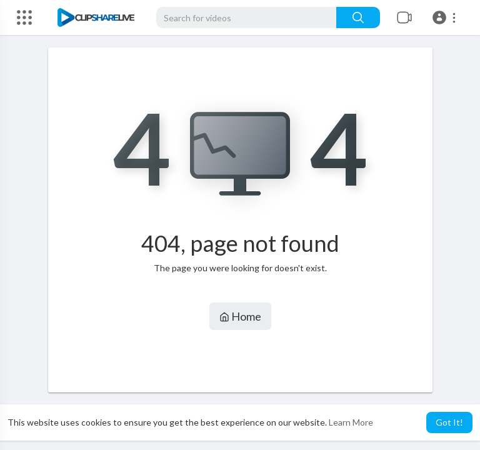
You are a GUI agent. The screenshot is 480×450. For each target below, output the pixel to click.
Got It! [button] (449, 422)
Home (240, 316)
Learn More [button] (351, 422)
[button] (446, 17)
